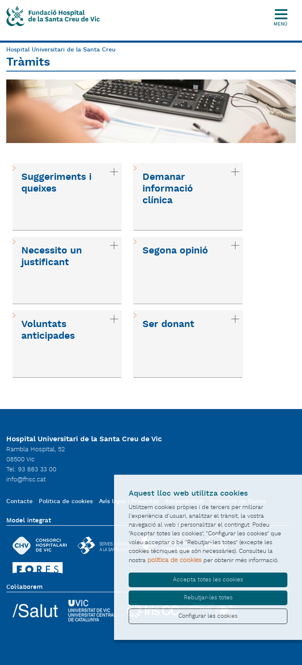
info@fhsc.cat (26, 479)
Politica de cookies (66, 502)
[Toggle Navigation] (284, 9)
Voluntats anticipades (48, 330)
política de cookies (174, 560)
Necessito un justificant (51, 257)
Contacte (19, 502)
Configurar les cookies (208, 616)
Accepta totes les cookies (208, 579)
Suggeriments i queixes (56, 183)
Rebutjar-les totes (208, 597)
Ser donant (168, 324)
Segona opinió (175, 251)
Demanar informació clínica (167, 189)
